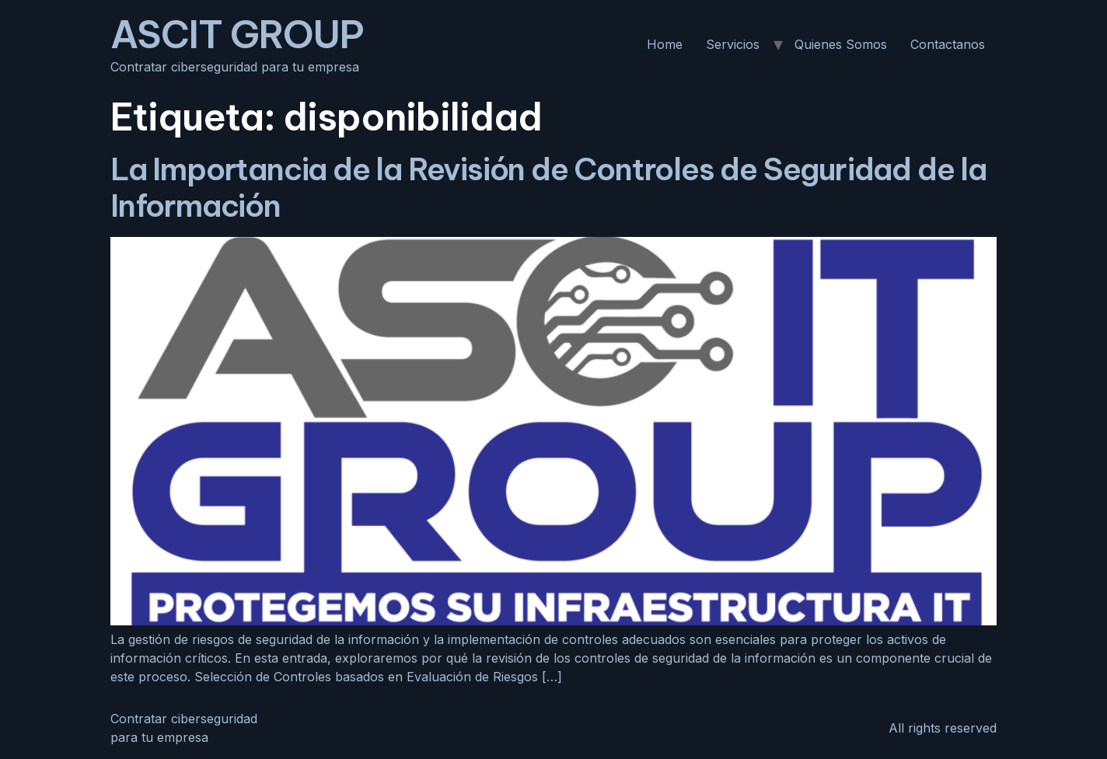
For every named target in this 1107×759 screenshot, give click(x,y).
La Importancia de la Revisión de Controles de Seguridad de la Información (548, 187)
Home (665, 44)
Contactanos (947, 44)
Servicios (733, 44)
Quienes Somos (840, 44)
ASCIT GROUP (237, 34)
